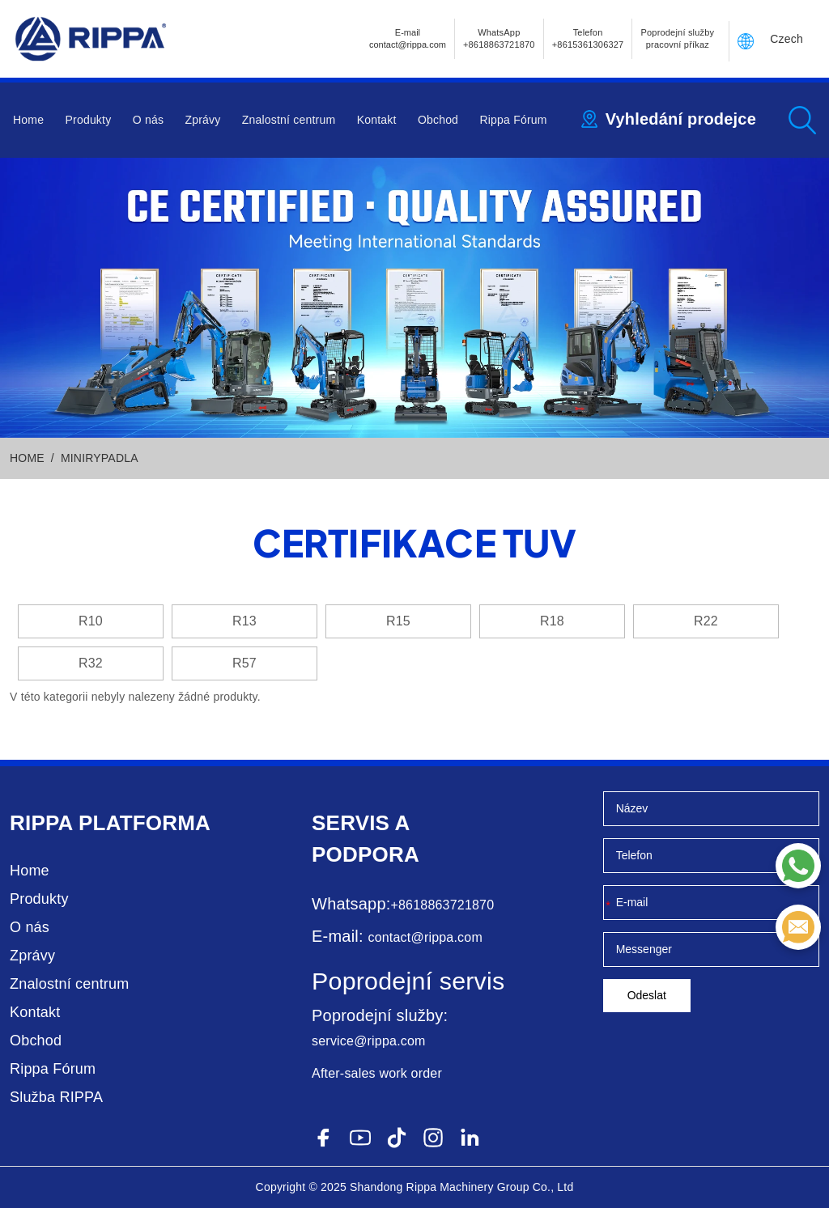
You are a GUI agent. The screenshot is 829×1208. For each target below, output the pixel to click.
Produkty (89, 119)
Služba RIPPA (56, 1097)
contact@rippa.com (425, 937)
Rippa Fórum (512, 119)
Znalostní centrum (288, 119)
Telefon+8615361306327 (588, 38)
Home (28, 119)
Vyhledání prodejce (681, 119)
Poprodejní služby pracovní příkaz (677, 38)
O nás (148, 119)
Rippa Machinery (450, 1186)
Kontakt (377, 119)
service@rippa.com (369, 1041)
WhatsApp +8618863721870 (499, 38)
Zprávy (202, 119)
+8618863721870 (442, 905)
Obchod (438, 119)
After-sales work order (377, 1073)
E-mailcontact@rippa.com (407, 38)
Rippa (41, 823)
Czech (786, 38)
